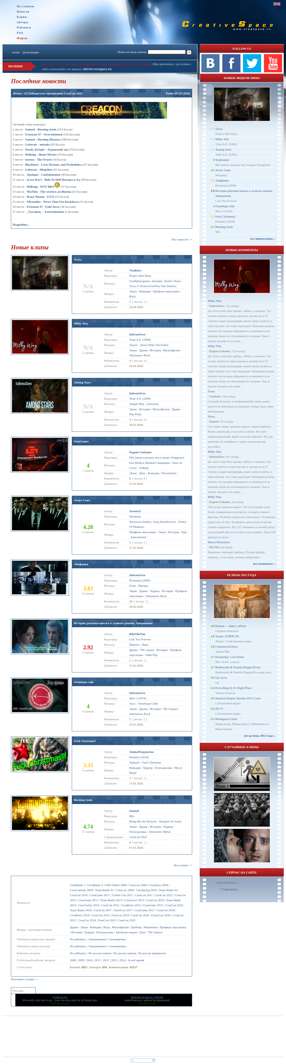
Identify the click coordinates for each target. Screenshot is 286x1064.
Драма (74, 927)
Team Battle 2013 (111, 900)
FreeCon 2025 (107, 920)
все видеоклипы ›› (263, 238)
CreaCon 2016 (174, 905)
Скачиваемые (117, 939)
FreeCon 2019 (120, 915)
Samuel (214, 421)
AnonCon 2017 (123, 910)
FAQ (20, 32)
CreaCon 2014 (155, 900)
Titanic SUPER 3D (227, 636)
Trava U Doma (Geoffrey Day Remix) (152, 286)
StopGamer (81, 441)
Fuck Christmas (151, 762)
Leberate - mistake (37, 144)
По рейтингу (78, 939)
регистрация (31, 52)
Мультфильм (120, 927)
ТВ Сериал (155, 932)
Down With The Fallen (154, 345)
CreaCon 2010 (79, 895)
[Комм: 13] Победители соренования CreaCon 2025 (48, 93)
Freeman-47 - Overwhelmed (43, 134)
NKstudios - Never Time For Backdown (52, 201)
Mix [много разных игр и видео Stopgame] (156, 457)
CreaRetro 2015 (131, 905)
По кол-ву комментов (152, 953)
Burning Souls (83, 799)
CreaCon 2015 (110, 905)
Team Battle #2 (168, 890)
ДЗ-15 (219, 708)
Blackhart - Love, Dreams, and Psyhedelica (53, 164)
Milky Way (81, 323)
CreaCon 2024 (87, 920)
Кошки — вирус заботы (230, 626)
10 (130, 601)
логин (15, 52)
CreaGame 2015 (153, 905)
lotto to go (46, 1000)
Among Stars (82, 382)
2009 (81, 960)
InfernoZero (216, 305)
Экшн (84, 927)
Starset (133, 345)
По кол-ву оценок (124, 953)
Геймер (144, 467)
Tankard (134, 762)
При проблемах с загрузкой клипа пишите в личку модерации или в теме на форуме (96, 64)
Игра (106, 927)
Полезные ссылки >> (24, 979)
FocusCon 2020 (160, 915)
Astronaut (153, 403)
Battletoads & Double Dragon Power (238, 667)
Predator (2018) (139, 757)
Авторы (22, 22)
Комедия (95, 927)
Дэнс (142, 932)
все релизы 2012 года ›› (260, 735)
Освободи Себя (148, 703)
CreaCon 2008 (138, 885)
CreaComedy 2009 (81, 890)
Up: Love (221, 677)
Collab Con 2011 (122, 895)
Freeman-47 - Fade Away (43, 206)
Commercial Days (226, 646)
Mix (131, 816)
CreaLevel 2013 (134, 900)
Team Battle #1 (104, 890)
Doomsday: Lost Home (229, 657)
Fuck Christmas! (85, 741)
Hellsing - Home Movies (41, 154)
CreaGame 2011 (100, 895)
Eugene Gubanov (219, 351)
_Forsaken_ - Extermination (45, 211)
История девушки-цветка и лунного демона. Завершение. (113, 623)
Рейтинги (24, 27)
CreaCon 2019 (100, 915)
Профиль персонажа (173, 927)
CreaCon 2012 (164, 895)
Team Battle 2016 (81, 910)
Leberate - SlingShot (39, 169)
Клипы (22, 16)
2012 (106, 960)
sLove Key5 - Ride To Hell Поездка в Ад (53, 179)
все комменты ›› (264, 563)
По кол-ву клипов (100, 953)
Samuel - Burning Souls (40, 129)
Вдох (145, 644)
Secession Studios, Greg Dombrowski (152, 521)
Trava (78, 259)
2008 (73, 960)
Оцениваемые (98, 939)
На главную (26, 6)
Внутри (143, 585)
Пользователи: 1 (227, 882)
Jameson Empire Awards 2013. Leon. (238, 698)
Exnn (132, 585)
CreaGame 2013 (88, 900)
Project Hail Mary (140, 275)
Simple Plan (136, 403)
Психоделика (104, 932)
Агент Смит (82, 500)
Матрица (135, 516)
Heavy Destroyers (219, 542)
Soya (132, 703)
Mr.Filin (214, 547)
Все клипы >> (183, 865)
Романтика (151, 927)
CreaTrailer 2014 (88, 905)
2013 (114, 960)
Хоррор (89, 932)
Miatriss (134, 644)
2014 (123, 960)
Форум (22, 38)
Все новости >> (182, 239)
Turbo (169, 93)
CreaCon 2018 (166, 910)
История (76, 932)
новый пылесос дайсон (138, 1000)
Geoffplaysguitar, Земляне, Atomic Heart (155, 281)
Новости (23, 11)
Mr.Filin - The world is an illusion (49, 191)
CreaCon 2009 (125, 890)
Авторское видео (126, 932)
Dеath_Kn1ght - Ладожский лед (46, 149)
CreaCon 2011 (143, 895)
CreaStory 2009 (158, 885)
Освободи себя (84, 682)
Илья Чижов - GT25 (40, 196)
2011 (98, 960)
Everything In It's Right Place (233, 688)
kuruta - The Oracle (38, 159)
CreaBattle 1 (77, 885)
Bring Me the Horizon (142, 821)
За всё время (136, 960)
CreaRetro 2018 (79, 915)
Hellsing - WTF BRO (43, 186)
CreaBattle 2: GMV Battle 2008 (107, 885)
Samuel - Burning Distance (43, 139)
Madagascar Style (226, 719)
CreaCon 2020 (140, 915)
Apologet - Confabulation (43, 174)
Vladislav (215, 396)
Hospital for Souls (170, 821)
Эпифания (81, 564)
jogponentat (230, 889)
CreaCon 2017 (103, 910)
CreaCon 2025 (127, 920)
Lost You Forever (140, 639)
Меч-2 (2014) (137, 698)
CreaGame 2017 (145, 910)
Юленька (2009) (139, 580)
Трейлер (136, 927)
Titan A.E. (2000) (140, 339)
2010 (89, 960)
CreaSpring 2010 (146, 890)
